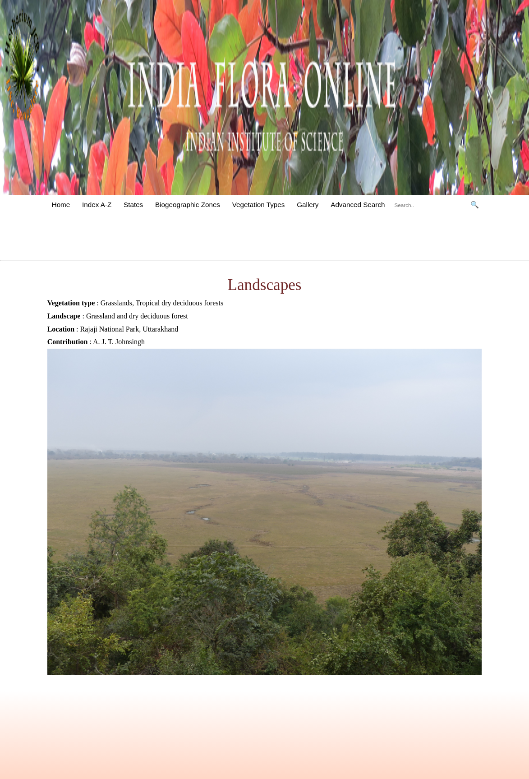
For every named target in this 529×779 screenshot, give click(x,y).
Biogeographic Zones (187, 204)
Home (61, 204)
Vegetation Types (258, 204)
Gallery (307, 204)
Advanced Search (358, 204)
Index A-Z (96, 204)
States (133, 204)
